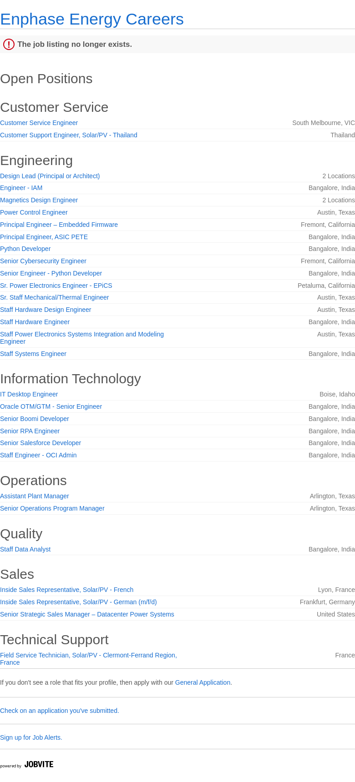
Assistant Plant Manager (34, 496)
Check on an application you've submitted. (59, 710)
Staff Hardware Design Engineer (45, 309)
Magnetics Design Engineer (39, 200)
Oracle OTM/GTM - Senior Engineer (51, 406)
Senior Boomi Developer (34, 418)
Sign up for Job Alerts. (31, 737)
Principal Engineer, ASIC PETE (44, 237)
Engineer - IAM (21, 187)
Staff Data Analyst (25, 549)
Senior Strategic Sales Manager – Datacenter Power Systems (87, 614)
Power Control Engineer (34, 212)
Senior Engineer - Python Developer (51, 273)
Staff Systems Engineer (33, 353)
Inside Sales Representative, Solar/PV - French (66, 589)
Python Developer (25, 248)
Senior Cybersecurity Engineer (43, 261)
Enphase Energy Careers (92, 19)
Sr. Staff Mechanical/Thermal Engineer (54, 297)
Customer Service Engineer (39, 122)
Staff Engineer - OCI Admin (38, 455)
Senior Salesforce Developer (40, 442)
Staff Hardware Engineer (35, 322)
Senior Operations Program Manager (52, 508)
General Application (202, 682)
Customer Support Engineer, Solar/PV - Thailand (68, 135)
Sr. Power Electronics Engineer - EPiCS (56, 285)
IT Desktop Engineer (29, 394)
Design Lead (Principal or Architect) (50, 176)
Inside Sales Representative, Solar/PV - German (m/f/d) (78, 602)
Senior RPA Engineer (30, 431)
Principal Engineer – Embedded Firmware (59, 224)
